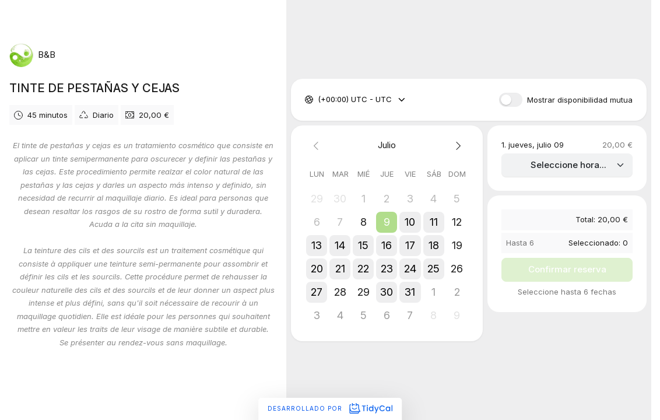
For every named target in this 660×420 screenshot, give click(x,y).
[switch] (510, 100)
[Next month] (457, 145)
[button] (387, 222)
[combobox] (319, 100)
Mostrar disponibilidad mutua (580, 100)
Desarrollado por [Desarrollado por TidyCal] (330, 408)
